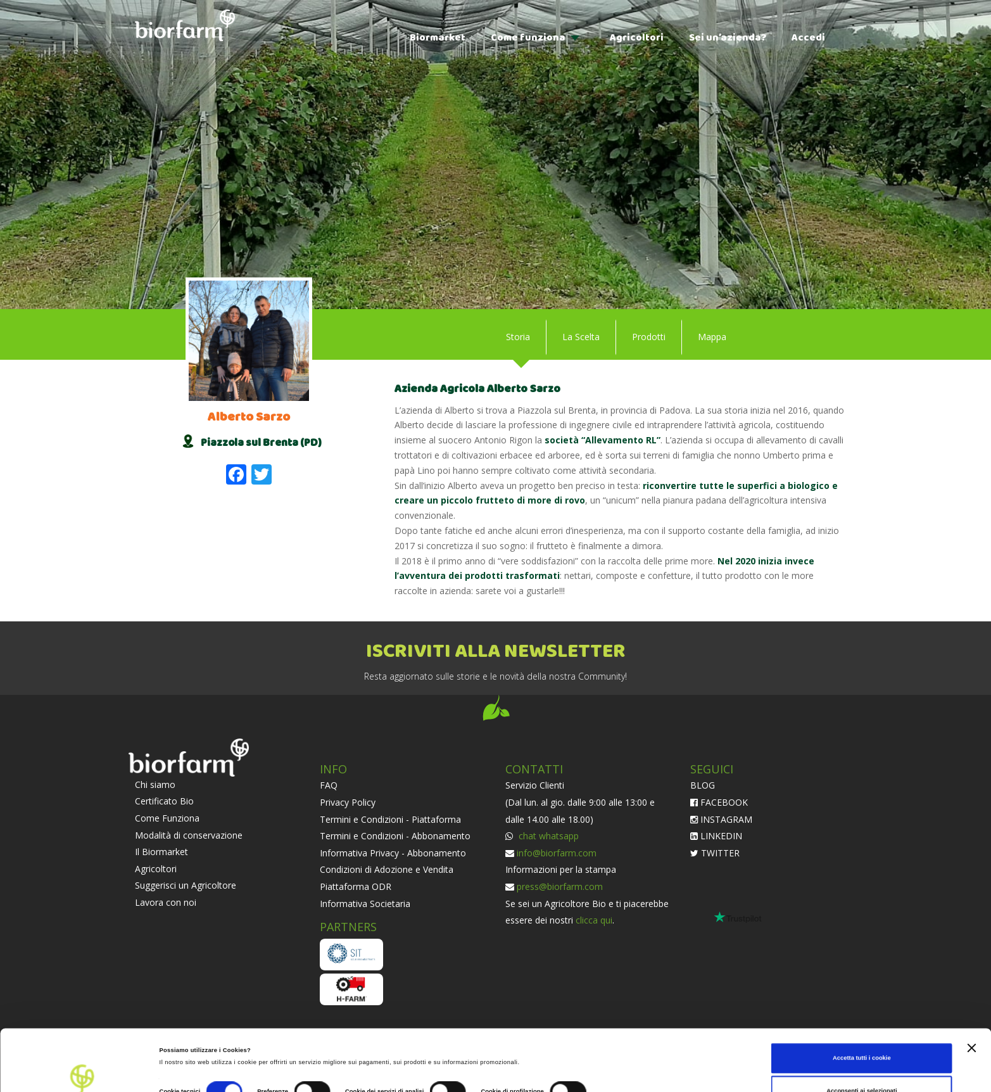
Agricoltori (637, 37)
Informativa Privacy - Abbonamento (393, 853)
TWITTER (715, 853)
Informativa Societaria (365, 904)
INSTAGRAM (721, 819)
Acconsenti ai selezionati (861, 1029)
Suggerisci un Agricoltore (185, 885)
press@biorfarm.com (560, 886)
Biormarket (437, 37)
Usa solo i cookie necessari (861, 1062)
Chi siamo (155, 784)
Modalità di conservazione (189, 835)
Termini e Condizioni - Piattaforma (390, 819)
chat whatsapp (547, 836)
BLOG (702, 785)
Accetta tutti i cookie (862, 997)
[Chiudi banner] (971, 986)
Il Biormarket (161, 852)
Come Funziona (167, 818)
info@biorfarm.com (556, 853)
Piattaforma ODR (355, 886)
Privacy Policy (348, 802)
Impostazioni (619, 1034)
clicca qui (594, 920)
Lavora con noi (165, 902)
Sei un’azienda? (727, 37)
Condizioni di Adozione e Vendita (386, 869)
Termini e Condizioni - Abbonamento (395, 836)
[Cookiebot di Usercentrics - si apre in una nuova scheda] (82, 1071)
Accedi (808, 37)
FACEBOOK (719, 802)
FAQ (329, 785)
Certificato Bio (164, 801)
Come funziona (528, 37)
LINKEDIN (716, 836)
